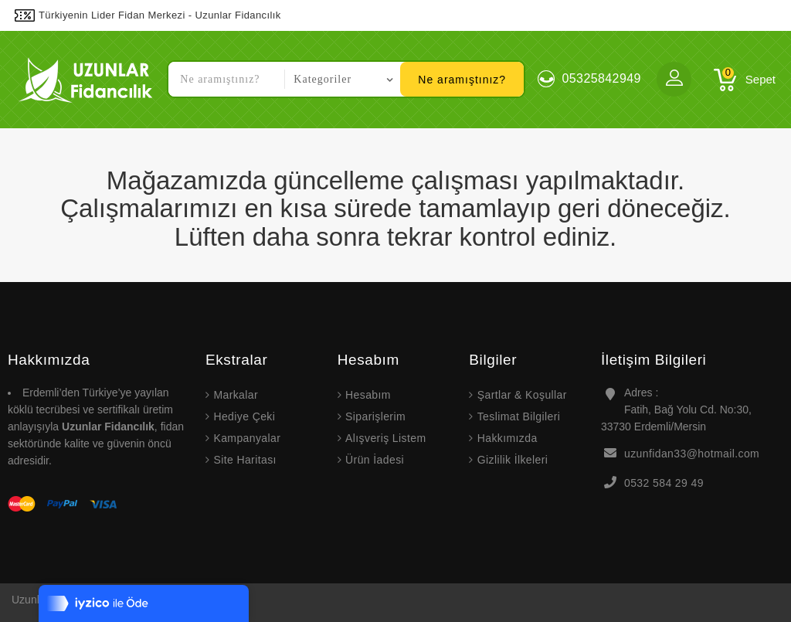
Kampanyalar (246, 438)
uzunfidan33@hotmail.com (691, 453)
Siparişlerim (375, 416)
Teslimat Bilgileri (519, 416)
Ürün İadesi (374, 460)
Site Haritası (244, 460)
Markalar (235, 395)
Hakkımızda (507, 438)
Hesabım (368, 395)
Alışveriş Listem (385, 438)
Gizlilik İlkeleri (512, 460)
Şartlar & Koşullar (522, 395)
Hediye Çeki (244, 416)
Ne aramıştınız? (462, 79)
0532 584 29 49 (664, 483)
